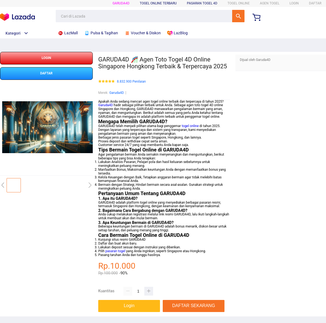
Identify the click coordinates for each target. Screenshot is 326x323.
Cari (238, 16)
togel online (190, 126)
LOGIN (294, 3)
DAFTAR (315, 3)
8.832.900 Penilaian (131, 81)
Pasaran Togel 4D (202, 3)
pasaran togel (115, 251)
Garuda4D (121, 3)
